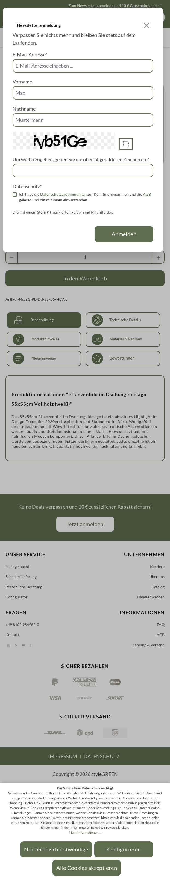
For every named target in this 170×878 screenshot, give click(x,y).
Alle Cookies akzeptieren (86, 867)
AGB (147, 194)
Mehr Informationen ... (85, 832)
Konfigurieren (123, 849)
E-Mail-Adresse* (30, 54)
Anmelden (124, 234)
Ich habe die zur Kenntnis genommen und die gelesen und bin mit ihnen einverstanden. (85, 197)
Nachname (24, 109)
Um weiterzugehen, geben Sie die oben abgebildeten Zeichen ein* (81, 159)
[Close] (146, 25)
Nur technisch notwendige (56, 849)
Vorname (22, 82)
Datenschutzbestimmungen (63, 194)
